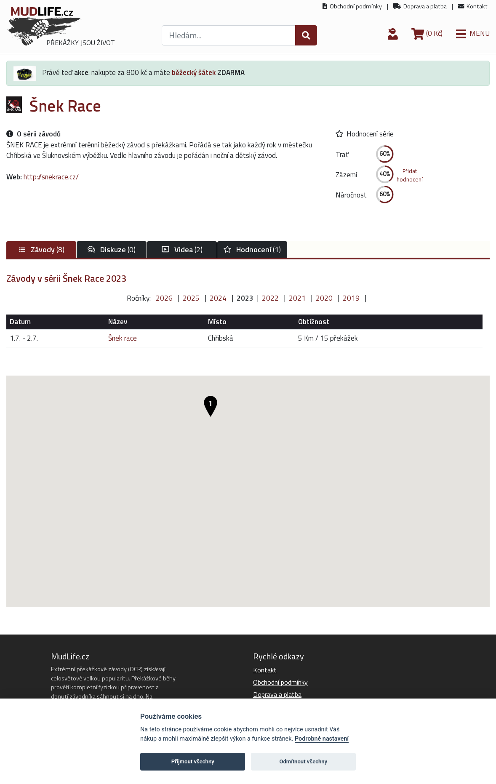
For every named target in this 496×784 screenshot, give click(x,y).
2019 (351, 298)
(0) (112, 249)
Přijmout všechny (192, 761)
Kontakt (477, 6)
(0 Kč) (427, 33)
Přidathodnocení (410, 175)
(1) (252, 249)
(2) (182, 249)
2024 (218, 298)
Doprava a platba (425, 6)
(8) (41, 249)
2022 (270, 298)
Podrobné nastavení (322, 738)
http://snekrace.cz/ (51, 176)
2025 (191, 298)
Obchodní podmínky (356, 6)
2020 (324, 298)
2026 (164, 298)
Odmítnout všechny (303, 761)
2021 (297, 298)
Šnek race (122, 338)
